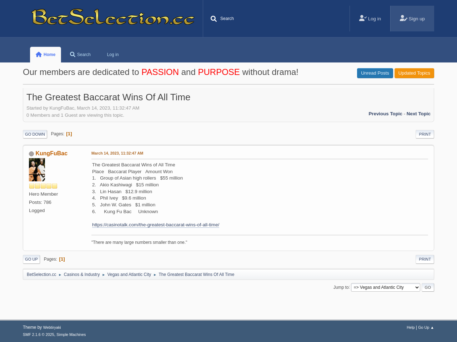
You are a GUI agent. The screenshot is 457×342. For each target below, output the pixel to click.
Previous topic (385, 113)
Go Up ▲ (426, 327)
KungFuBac (51, 153)
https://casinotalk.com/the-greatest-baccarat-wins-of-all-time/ (155, 224)
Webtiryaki (52, 327)
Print (425, 134)
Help (411, 327)
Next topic (419, 113)
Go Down (35, 134)
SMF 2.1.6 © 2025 (38, 334)
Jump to (341, 287)
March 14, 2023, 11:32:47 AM (117, 153)
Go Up (31, 259)
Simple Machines (71, 334)
